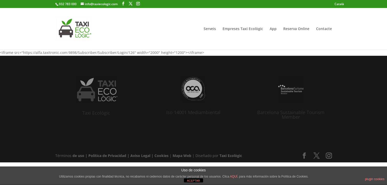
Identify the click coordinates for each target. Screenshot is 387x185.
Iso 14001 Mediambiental (193, 112)
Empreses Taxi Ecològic (243, 29)
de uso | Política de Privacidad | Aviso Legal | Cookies (120, 155)
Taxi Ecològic (96, 113)
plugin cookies (374, 179)
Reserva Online (296, 29)
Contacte (324, 29)
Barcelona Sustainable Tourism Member (291, 114)
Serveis (210, 29)
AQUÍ (233, 176)
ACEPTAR (193, 180)
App (273, 29)
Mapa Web (182, 155)
